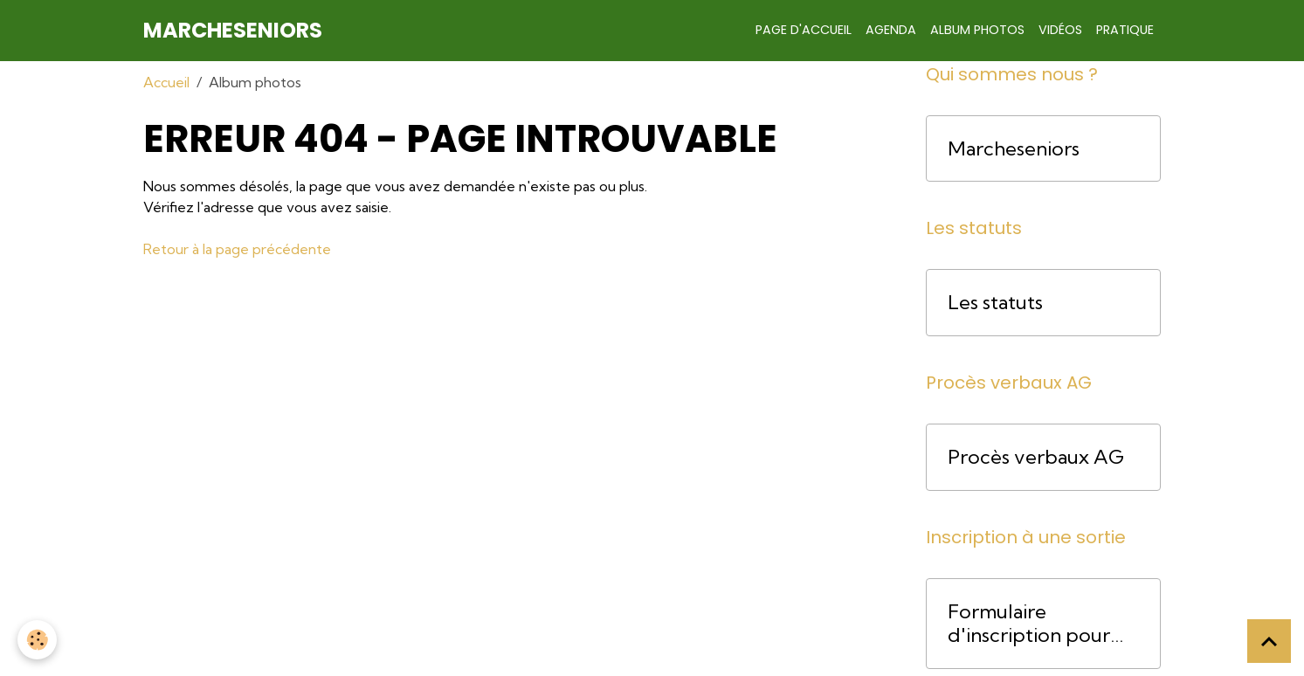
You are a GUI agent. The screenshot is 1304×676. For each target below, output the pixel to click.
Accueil (166, 82)
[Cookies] (37, 639)
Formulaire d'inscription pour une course (1029, 623)
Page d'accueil (803, 29)
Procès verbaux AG (1036, 457)
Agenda (891, 29)
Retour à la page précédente (237, 249)
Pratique (1125, 29)
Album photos (977, 29)
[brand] (232, 30)
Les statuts (995, 302)
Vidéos (1060, 29)
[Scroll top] (1269, 641)
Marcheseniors (1014, 149)
